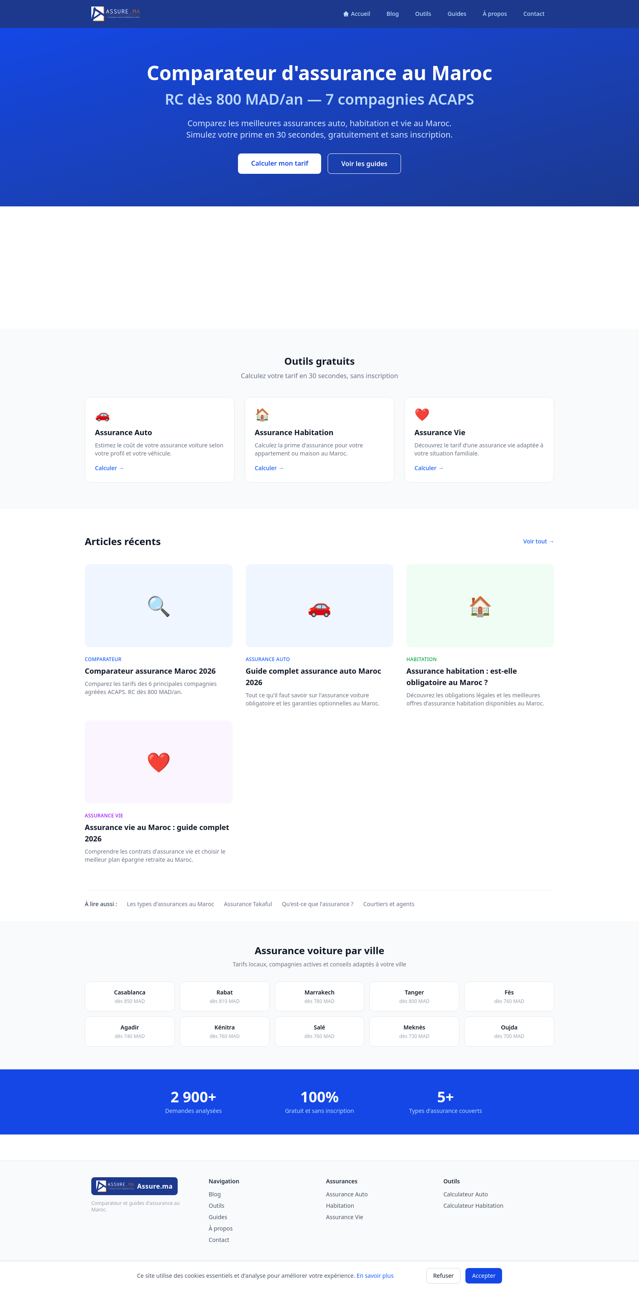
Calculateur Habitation (473, 1205)
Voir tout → (538, 541)
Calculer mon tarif (279, 163)
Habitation (340, 1205)
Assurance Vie (344, 1217)
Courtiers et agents (388, 904)
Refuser (443, 1275)
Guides (456, 14)
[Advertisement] (319, 267)
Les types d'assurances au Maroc (170, 904)
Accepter (484, 1275)
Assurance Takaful (248, 904)
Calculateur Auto (465, 1194)
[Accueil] (356, 14)
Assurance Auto (347, 1194)
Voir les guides (364, 163)
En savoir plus (375, 1275)
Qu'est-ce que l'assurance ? (318, 904)
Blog (393, 14)
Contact (533, 14)
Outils (423, 14)
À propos (495, 14)
